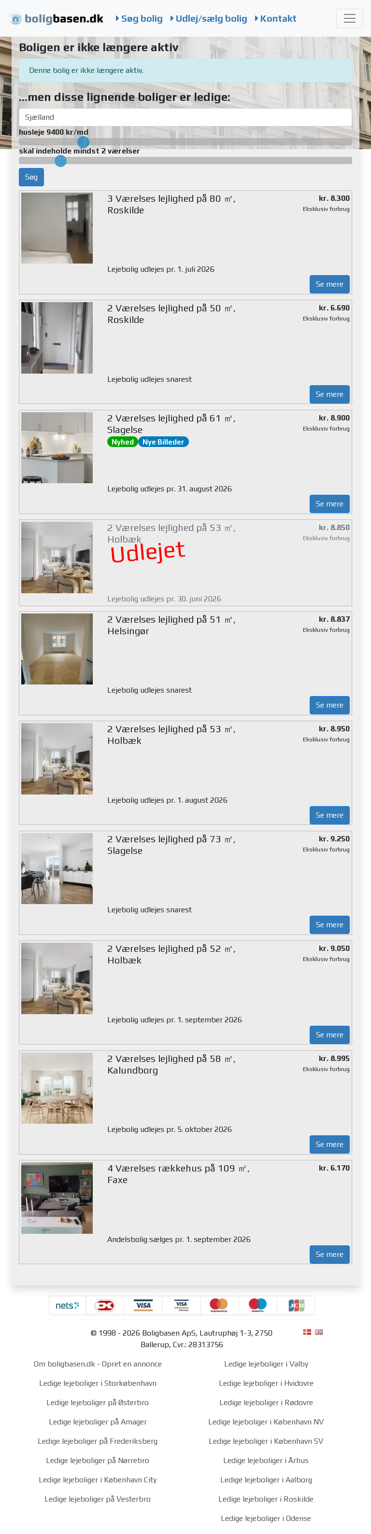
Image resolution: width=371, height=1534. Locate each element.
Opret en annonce (132, 1363)
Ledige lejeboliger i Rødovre (266, 1402)
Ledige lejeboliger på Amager (98, 1421)
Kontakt (276, 18)
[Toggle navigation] (349, 18)
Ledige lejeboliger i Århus (266, 1460)
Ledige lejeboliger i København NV (266, 1421)
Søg (31, 176)
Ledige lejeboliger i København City (98, 1479)
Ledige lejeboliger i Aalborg (266, 1479)
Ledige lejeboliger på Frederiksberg (97, 1441)
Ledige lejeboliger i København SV (266, 1441)
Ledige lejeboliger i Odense (266, 1518)
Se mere (329, 284)
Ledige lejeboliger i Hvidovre (266, 1383)
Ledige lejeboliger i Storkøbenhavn (98, 1383)
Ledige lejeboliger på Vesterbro (97, 1499)
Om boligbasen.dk (64, 1363)
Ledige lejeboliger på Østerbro (97, 1402)
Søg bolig (139, 18)
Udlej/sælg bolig (209, 18)
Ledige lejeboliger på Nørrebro (97, 1460)
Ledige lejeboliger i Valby (266, 1363)
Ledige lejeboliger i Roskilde (266, 1499)
